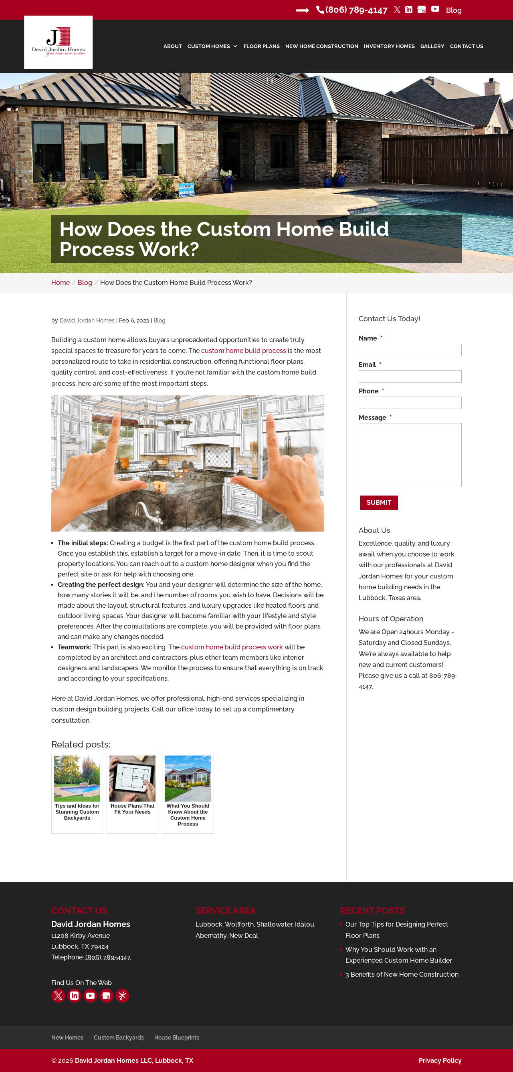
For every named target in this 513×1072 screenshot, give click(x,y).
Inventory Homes (389, 46)
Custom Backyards (119, 1037)
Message (375, 417)
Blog (454, 10)
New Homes (67, 1037)
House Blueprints (176, 1037)
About (173, 46)
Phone (371, 391)
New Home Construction (321, 46)
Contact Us (466, 46)
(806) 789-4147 (356, 9)
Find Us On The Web (81, 983)
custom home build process (243, 351)
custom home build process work (232, 647)
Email (370, 365)
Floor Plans (262, 46)
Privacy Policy (440, 1060)
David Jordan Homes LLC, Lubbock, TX (134, 1060)
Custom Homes (209, 46)
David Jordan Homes (87, 320)
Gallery (432, 46)
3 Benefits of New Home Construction (401, 974)
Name (371, 338)
